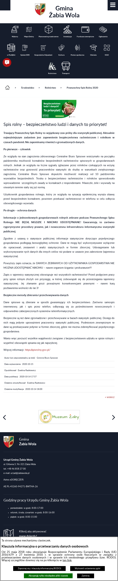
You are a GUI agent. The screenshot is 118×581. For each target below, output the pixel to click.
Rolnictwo (50, 87)
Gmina (57, 11)
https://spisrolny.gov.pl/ (37, 350)
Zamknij (85, 576)
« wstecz (110, 397)
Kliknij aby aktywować (32, 534)
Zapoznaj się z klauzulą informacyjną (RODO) (39, 568)
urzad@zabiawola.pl (20, 473)
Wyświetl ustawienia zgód (87, 568)
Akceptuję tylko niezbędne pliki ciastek (48, 575)
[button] (113, 5)
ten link (67, 560)
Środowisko (27, 87)
